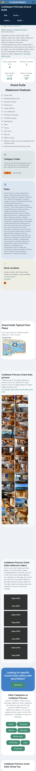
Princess (9, 30)
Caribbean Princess (20, 30)
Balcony (11, 730)
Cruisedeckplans (17, 2)
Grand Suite (18, 748)
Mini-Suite (23, 730)
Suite (25, 742)
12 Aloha (7, 279)
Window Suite (18, 736)
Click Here (18, 685)
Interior (11, 724)
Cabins (6, 21)
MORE (19, 21)
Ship (5, 15)
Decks (15, 15)
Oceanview (23, 724)
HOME (3, 30)
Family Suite (13, 742)
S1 (7, 173)
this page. (18, 717)
